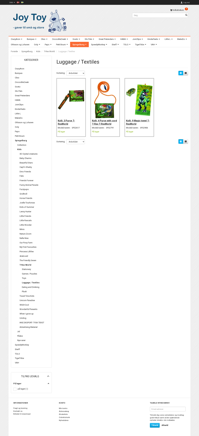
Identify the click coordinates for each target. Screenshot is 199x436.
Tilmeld (154, 425)
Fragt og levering (20, 408)
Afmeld (165, 425)
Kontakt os (17, 411)
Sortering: (60, 73)
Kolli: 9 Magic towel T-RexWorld (138, 120)
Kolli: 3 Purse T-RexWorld (67, 120)
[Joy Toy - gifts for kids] (39, 20)
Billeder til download (21, 414)
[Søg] (186, 15)
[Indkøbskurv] (179, 10)
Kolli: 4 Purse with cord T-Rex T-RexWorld (102, 121)
